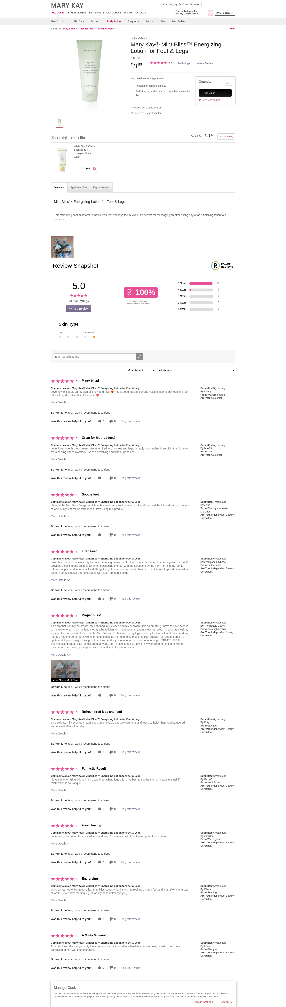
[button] (65, 671)
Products (58, 12)
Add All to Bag (226, 136)
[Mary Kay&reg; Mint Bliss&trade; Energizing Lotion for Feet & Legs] (89, 75)
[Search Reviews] (98, 356)
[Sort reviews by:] (140, 370)
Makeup (95, 21)
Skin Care (79, 21)
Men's (149, 21)
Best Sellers (179, 21)
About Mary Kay (170, 4)
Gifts (162, 21)
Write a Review (204, 63)
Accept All (227, 1001)
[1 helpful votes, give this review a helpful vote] (100, 478)
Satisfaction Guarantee (189, 4)
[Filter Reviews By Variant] (196, 370)
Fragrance (133, 21)
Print (232, 29)
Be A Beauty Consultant (105, 12)
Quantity (205, 81)
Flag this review (130, 421)
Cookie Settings (203, 1001)
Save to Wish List (211, 100)
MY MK (128, 12)
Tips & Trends (77, 12)
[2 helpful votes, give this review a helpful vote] (100, 421)
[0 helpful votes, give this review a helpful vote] (100, 752)
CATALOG (140, 12)
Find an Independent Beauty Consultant (186, 12)
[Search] (218, 4)
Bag (224, 12)
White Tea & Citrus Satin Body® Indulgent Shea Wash (84, 151)
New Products (59, 21)
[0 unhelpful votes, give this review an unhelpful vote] (112, 421)
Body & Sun (114, 21)
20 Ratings (184, 63)
